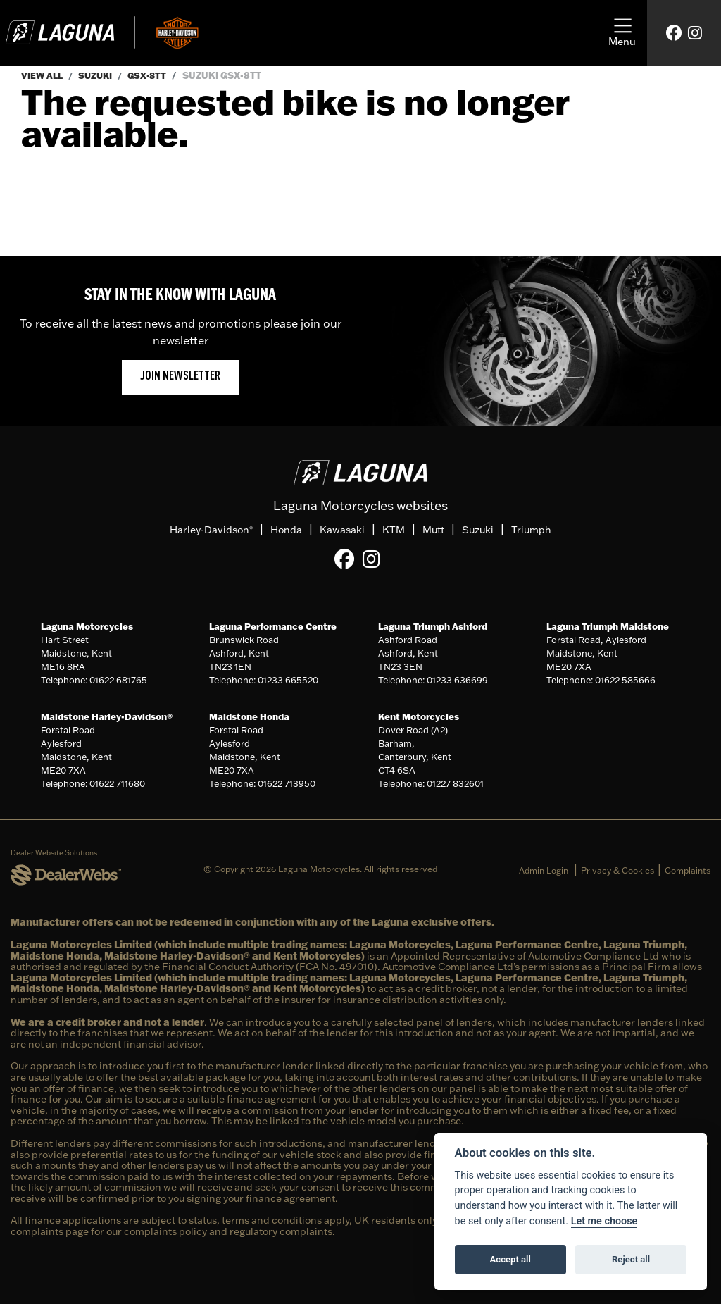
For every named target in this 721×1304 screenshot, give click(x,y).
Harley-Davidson (211, 529)
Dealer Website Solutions (54, 852)
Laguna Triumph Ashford (432, 625)
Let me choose (604, 1221)
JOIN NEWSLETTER (180, 377)
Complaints (687, 869)
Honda (286, 529)
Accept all (510, 1259)
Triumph (531, 529)
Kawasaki (342, 529)
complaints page (50, 1231)
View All (43, 75)
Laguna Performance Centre (273, 625)
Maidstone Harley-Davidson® (107, 715)
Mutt (433, 529)
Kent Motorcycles (418, 715)
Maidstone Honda (249, 715)
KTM (393, 529)
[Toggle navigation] (622, 33)
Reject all (631, 1259)
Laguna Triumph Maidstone (607, 625)
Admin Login (543, 869)
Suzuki (99, 75)
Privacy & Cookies (617, 869)
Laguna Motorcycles (87, 625)
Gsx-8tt (153, 75)
